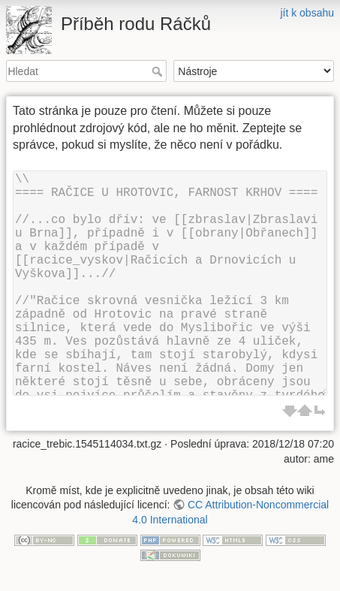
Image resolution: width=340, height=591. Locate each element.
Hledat (159, 71)
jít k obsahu (307, 13)
